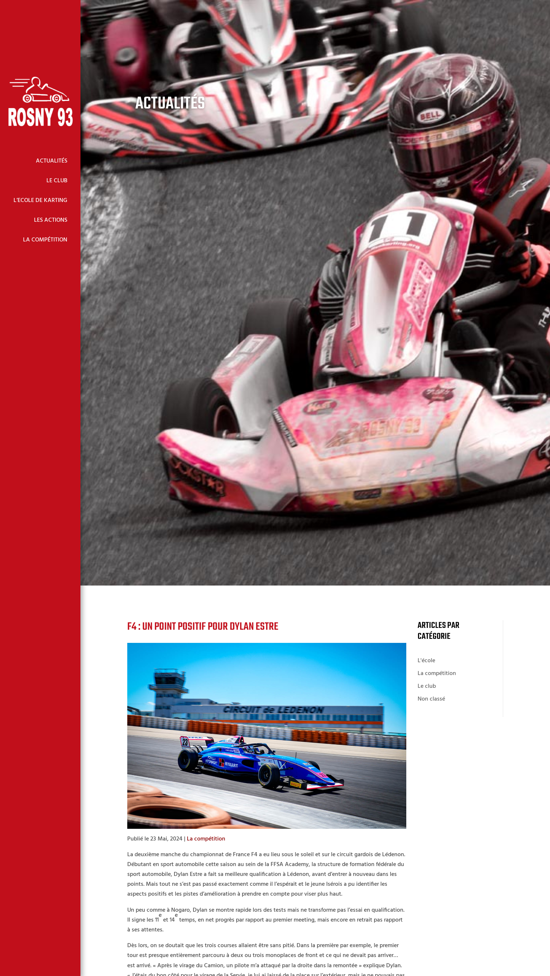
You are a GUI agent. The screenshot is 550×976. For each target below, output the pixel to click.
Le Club (56, 181)
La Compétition (45, 240)
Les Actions (50, 220)
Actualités (51, 161)
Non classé (431, 699)
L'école (426, 661)
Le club (427, 686)
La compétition (206, 839)
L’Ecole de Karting (40, 200)
